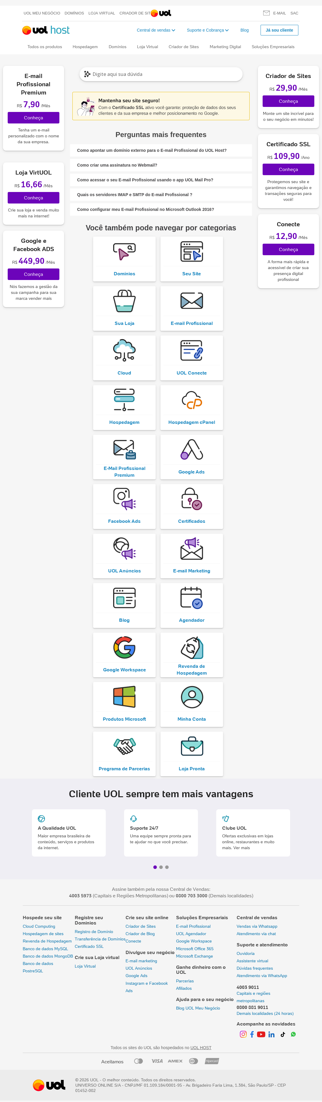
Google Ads (136, 977)
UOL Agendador (191, 935)
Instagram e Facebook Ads (147, 988)
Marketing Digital (225, 46)
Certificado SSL (89, 947)
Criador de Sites (138, 13)
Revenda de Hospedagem (47, 942)
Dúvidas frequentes (255, 969)
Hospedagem (85, 46)
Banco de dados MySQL (45, 950)
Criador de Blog (140, 935)
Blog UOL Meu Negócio (198, 1009)
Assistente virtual (252, 962)
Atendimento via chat (256, 935)
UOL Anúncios (139, 969)
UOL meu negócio (42, 13)
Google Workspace (194, 942)
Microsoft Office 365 (195, 950)
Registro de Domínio (94, 933)
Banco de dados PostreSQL (38, 968)
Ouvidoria (246, 955)
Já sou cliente (279, 30)
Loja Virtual (102, 13)
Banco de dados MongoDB (48, 957)
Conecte (133, 942)
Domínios (74, 13)
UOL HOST (201, 1049)
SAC (294, 13)
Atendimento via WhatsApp (262, 977)
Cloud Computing (39, 927)
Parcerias (185, 982)
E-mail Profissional (193, 927)
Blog (244, 30)
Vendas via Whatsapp (257, 927)
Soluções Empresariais (273, 46)
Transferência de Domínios (100, 940)
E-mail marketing (141, 962)
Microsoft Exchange (194, 957)
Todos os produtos (44, 46)
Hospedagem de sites (43, 935)
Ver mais (241, 849)
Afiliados (184, 989)
